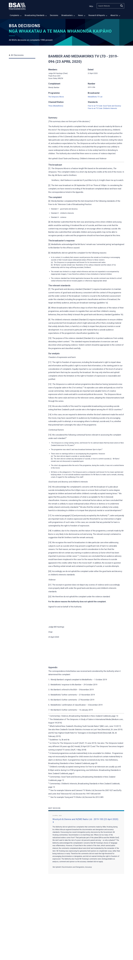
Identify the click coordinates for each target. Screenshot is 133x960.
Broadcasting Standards (36, 15)
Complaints (15, 15)
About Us (115, 15)
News (81, 15)
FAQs (91, 6)
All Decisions (16, 55)
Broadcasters (68, 15)
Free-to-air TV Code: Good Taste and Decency (104, 106)
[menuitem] (15, 15)
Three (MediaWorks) (55, 106)
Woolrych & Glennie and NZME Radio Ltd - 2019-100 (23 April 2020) (85, 820)
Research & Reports (98, 15)
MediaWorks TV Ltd (95, 97)
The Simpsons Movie (56, 97)
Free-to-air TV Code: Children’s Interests (102, 108)
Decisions (54, 15)
